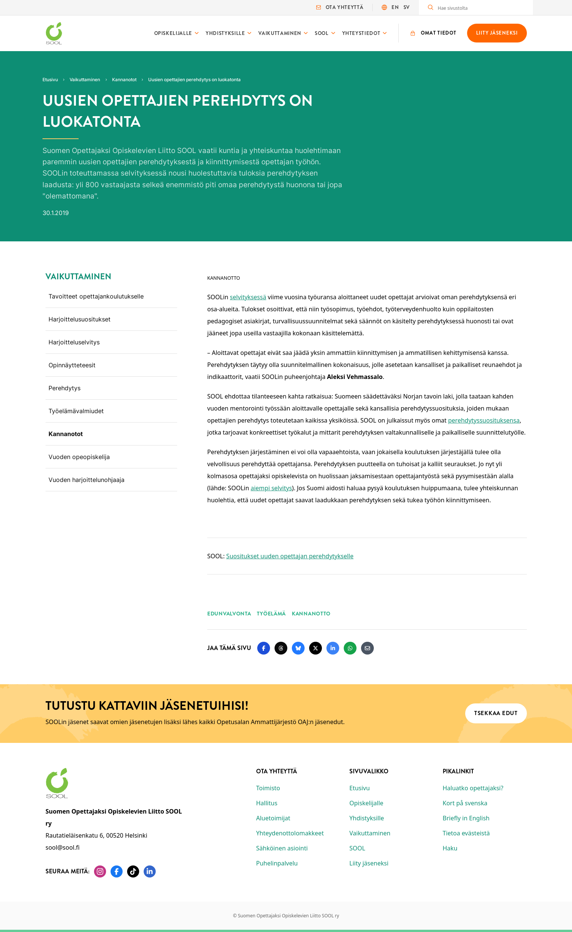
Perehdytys (64, 388)
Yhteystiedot (361, 33)
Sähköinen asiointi (282, 848)
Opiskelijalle (173, 33)
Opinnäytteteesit (72, 365)
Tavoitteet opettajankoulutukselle (96, 296)
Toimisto (268, 788)
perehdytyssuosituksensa (483, 420)
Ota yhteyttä (339, 7)
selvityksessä (248, 297)
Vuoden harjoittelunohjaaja (86, 479)
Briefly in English (466, 818)
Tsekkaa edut (495, 713)
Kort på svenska (465, 803)
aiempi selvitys (271, 488)
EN (395, 7)
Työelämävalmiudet (76, 411)
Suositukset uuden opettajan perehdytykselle (289, 556)
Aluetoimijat (273, 818)
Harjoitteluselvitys (74, 342)
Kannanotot (66, 434)
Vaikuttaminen (279, 33)
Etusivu (359, 788)
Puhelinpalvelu (277, 863)
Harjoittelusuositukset (80, 319)
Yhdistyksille (225, 33)
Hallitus (267, 803)
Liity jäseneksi (368, 863)
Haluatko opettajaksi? (473, 788)
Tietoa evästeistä (466, 833)
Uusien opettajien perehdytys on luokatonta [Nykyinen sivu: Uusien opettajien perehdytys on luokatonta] (194, 79)
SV (406, 7)
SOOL (321, 33)
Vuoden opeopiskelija (79, 457)
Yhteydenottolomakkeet (290, 833)
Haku (450, 848)
